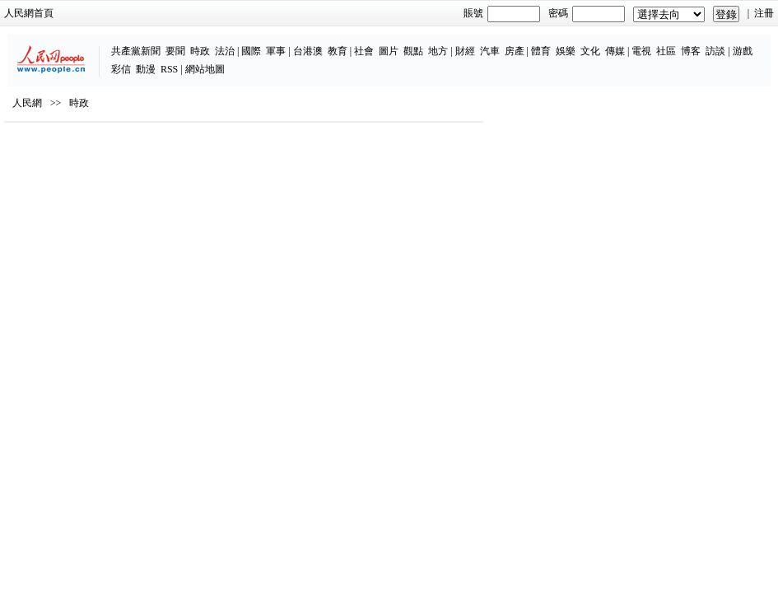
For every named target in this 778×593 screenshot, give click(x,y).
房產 (514, 51)
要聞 (175, 51)
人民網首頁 (29, 13)
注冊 (764, 13)
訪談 (715, 51)
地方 (438, 51)
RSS (169, 69)
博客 (691, 51)
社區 (666, 51)
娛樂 (565, 51)
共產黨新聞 (136, 51)
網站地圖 (205, 69)
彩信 (121, 69)
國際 (251, 51)
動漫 (146, 69)
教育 (337, 51)
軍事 (276, 51)
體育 (541, 51)
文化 (590, 51)
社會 (364, 51)
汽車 (490, 51)
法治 (225, 51)
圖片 (388, 51)
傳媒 (615, 51)
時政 (200, 51)
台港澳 (308, 51)
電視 (641, 51)
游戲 (742, 51)
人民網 (27, 103)
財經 (465, 51)
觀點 (413, 51)
